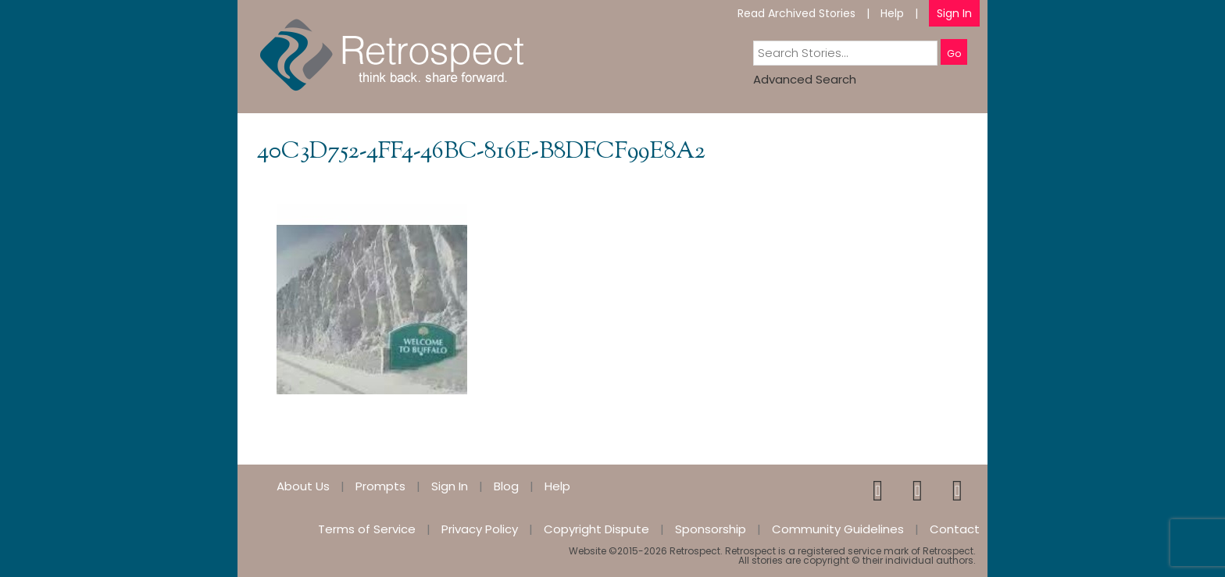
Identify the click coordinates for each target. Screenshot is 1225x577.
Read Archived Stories (796, 13)
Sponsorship (710, 529)
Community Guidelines (838, 529)
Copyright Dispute (596, 529)
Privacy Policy (479, 529)
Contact (955, 529)
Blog (506, 486)
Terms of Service (367, 529)
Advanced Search (804, 79)
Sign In (954, 13)
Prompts (380, 486)
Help (892, 13)
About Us (303, 486)
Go (954, 53)
